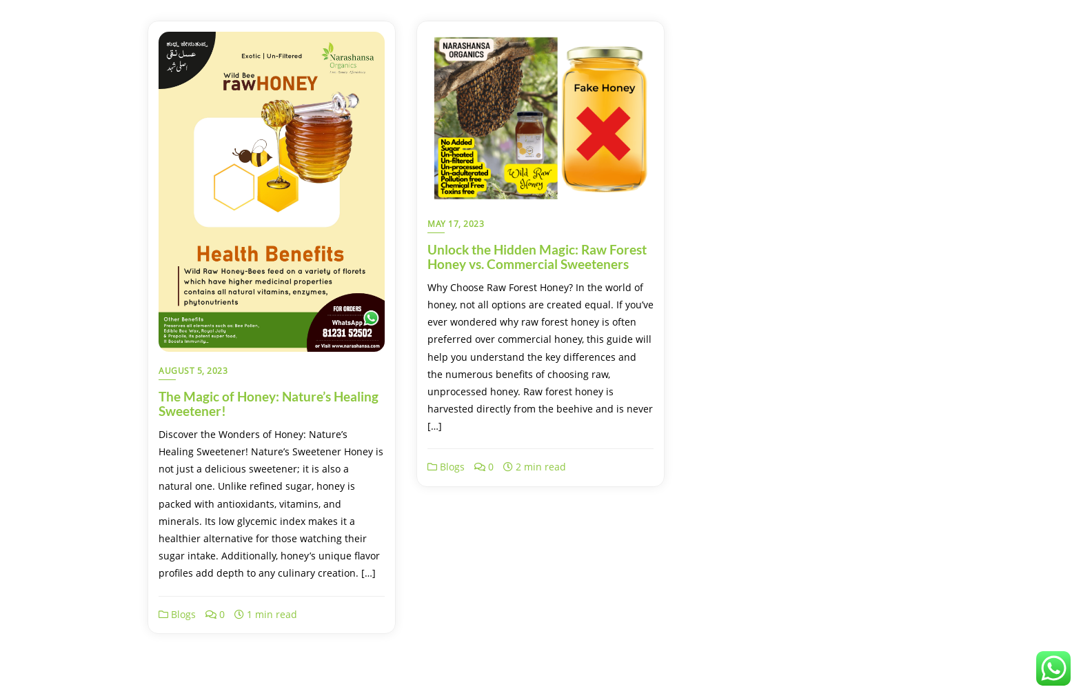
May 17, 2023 (455, 224)
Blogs (177, 614)
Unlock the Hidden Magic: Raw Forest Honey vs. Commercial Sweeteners (537, 256)
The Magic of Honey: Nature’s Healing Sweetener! (268, 403)
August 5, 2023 (193, 371)
